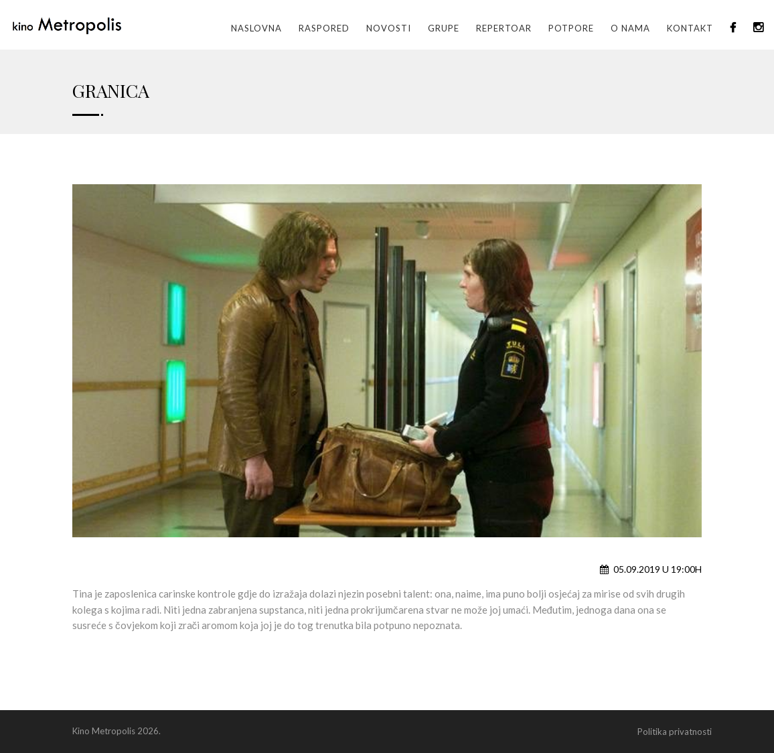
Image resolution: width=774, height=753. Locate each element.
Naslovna (256, 28)
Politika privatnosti (674, 731)
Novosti (388, 28)
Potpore (571, 28)
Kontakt (690, 28)
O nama (630, 28)
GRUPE (443, 28)
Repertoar (504, 28)
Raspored (324, 28)
